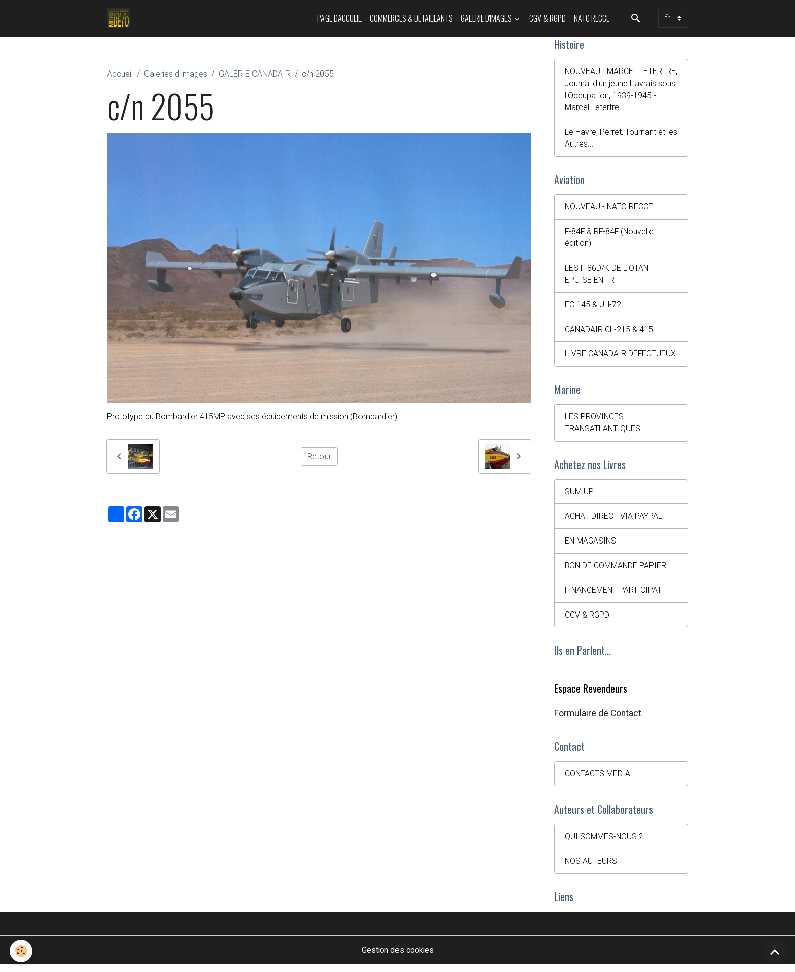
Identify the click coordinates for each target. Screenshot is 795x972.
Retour (319, 456)
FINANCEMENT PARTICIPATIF (618, 595)
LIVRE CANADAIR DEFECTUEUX (621, 357)
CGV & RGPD (547, 18)
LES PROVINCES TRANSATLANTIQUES (603, 427)
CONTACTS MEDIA (598, 780)
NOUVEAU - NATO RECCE (609, 208)
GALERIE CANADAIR (255, 74)
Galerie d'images (487, 18)
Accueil (120, 74)
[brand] (121, 18)
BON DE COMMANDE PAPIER (616, 570)
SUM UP (579, 496)
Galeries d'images (175, 74)
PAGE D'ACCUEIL (339, 18)
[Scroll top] (774, 951)
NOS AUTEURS (591, 868)
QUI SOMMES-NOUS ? (604, 843)
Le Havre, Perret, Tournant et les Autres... (621, 139)
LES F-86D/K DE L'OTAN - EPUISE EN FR (609, 276)
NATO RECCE (591, 18)
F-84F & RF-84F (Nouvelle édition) (610, 239)
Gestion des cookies (398, 957)
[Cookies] (21, 951)
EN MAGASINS (591, 546)
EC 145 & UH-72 (593, 307)
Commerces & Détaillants (411, 18)
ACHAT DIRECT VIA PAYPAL (613, 521)
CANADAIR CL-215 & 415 (609, 332)
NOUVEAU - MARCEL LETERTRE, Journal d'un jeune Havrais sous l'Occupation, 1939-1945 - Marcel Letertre (616, 90)
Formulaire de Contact (597, 719)
